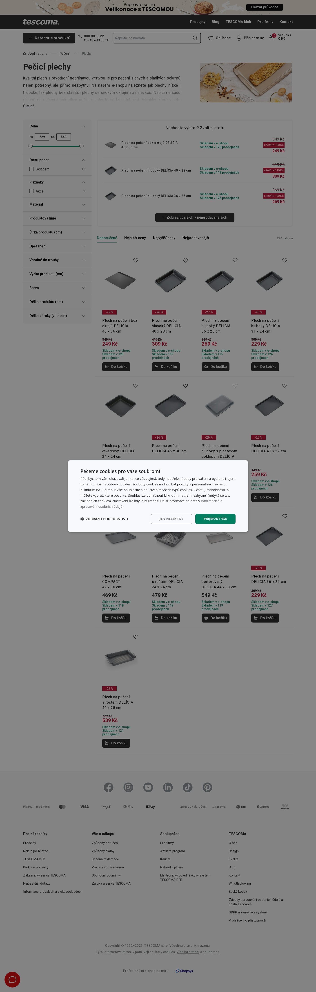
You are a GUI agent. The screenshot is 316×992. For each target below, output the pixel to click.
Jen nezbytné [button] (171, 518)
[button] (104, 518)
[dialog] (158, 496)
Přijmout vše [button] (215, 518)
